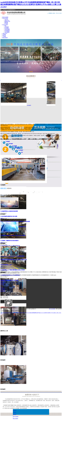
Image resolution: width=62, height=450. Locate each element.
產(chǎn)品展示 (5, 24)
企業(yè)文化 (7, 20)
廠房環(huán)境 (7, 21)
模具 (5, 25)
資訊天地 (4, 35)
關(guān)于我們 (5, 18)
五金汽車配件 (7, 32)
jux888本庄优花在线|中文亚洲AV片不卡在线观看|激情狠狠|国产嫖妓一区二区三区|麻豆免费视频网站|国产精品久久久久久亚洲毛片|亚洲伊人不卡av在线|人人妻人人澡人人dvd (30, 4)
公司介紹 (6, 19)
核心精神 (6, 23)
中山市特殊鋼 (14, 145)
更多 (22, 152)
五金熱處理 (29, 105)
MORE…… (2, 218)
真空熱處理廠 (7, 30)
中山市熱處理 (7, 31)
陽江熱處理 (11, 143)
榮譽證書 (6, 22)
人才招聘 (4, 36)
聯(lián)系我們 (5, 37)
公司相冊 (4, 34)
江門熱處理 (7, 26)
